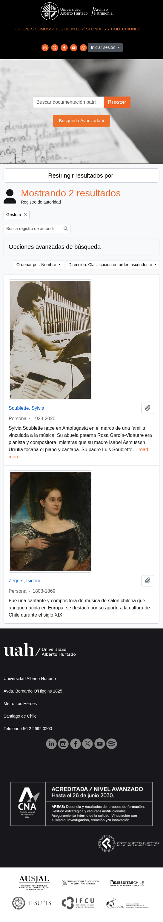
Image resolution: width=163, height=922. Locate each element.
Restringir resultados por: (81, 175)
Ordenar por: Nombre (36, 264)
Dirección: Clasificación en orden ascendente (110, 264)
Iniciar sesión (103, 47)
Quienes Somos (33, 29)
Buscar (117, 102)
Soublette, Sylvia (26, 408)
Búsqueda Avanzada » (81, 120)
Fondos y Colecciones (114, 29)
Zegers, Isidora (25, 580)
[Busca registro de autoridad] (32, 228)
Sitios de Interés (69, 29)
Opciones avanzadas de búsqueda (55, 246)
